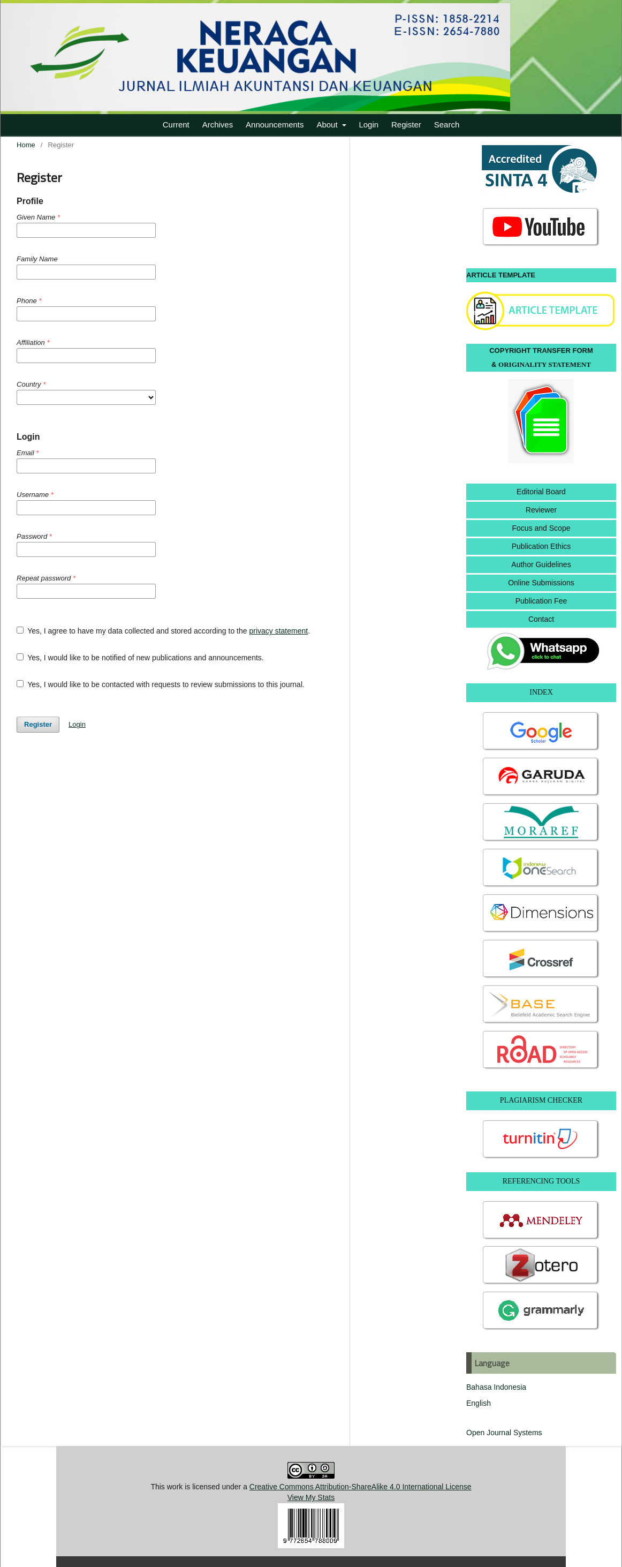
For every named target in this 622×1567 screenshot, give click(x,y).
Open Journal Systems (504, 1432)
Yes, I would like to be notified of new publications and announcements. (140, 657)
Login (368, 124)
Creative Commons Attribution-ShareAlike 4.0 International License (360, 1486)
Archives (217, 124)
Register (406, 124)
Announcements (275, 124)
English (478, 1403)
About (327, 124)
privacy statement (278, 631)
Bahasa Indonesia (496, 1387)
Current (176, 124)
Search (447, 124)
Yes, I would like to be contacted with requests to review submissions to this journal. (161, 684)
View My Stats (311, 1497)
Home (26, 145)
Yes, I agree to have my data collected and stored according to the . (163, 631)
